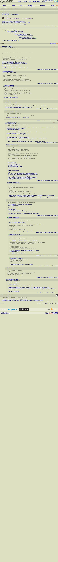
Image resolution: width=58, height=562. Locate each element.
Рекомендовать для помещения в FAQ (41, 305)
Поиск (43, 1)
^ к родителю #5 (45, 144)
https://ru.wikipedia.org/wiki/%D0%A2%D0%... (11, 97)
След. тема (56, 305)
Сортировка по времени (53, 44)
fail (22, 39)
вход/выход (42, 5)
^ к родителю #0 (45, 303)
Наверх (49, 100)
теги (45, 1)
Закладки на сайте (4, 314)
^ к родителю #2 (45, 100)
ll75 (6, 13)
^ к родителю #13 (45, 267)
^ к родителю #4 (45, 121)
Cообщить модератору (54, 26)
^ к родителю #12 (45, 256)
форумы (4, 5)
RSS (57, 44)
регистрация (51, 0)
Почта (14, 8)
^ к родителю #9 (45, 199)
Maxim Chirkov (55, 314)
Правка (49, 26)
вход (48, 0)
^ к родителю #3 (45, 110)
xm (12, 41)
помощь (13, 5)
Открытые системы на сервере (8, 8)
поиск (21, 5)
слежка (52, 5)
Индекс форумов (48, 305)
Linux (17, 8)
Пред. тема (53, 305)
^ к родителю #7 (45, 294)
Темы (51, 305)
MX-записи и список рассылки (7, 30)
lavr (12, 30)
